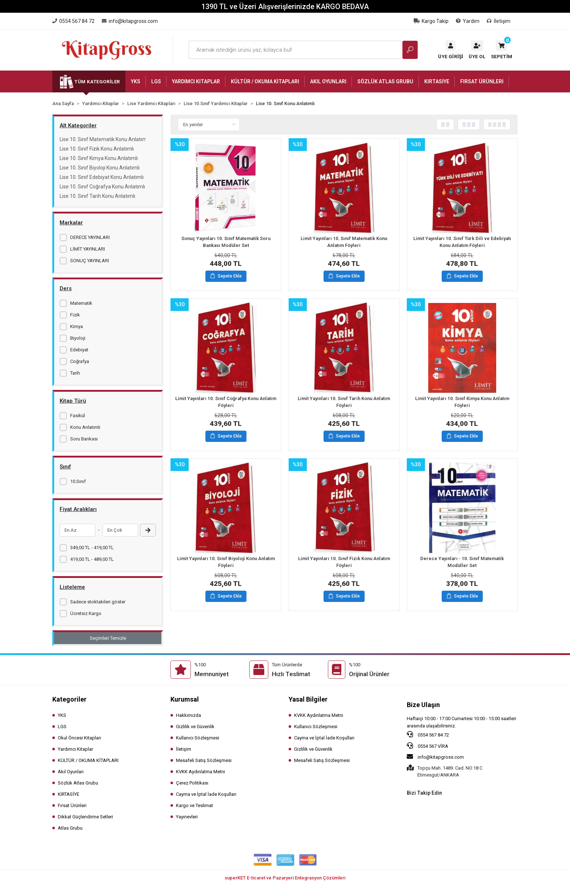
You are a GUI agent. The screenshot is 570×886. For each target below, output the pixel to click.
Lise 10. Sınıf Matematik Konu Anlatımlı (103, 139)
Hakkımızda (188, 715)
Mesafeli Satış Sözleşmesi (204, 760)
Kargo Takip (431, 21)
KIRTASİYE (68, 794)
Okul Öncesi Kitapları (79, 738)
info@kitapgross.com (435, 756)
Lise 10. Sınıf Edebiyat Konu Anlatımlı (102, 177)
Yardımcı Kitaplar (75, 749)
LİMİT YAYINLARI (87, 249)
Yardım (467, 21)
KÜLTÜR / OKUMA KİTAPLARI (88, 760)
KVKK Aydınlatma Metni (200, 771)
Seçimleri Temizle (108, 638)
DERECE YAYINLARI (90, 237)
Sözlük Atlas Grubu (78, 783)
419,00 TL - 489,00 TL (92, 559)
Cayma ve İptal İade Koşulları (206, 794)
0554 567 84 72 (428, 734)
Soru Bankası (84, 439)
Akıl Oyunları (71, 771)
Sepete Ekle (226, 276)
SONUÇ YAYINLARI (89, 260)
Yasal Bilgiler (308, 699)
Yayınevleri (187, 816)
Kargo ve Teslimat (194, 805)
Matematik (81, 303)
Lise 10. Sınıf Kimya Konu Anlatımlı (99, 158)
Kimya (76, 326)
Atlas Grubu (70, 828)
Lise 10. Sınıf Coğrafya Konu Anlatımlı (102, 186)
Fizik (75, 315)
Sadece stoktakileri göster (97, 601)
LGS (62, 726)
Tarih (75, 373)
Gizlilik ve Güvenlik (195, 726)
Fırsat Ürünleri (72, 805)
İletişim (498, 21)
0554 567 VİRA (427, 745)
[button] (501, 49)
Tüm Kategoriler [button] (97, 81)
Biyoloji (77, 338)
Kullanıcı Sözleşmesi (197, 738)
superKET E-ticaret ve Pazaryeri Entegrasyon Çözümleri (285, 878)
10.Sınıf (78, 481)
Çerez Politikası (192, 783)
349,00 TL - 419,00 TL (92, 547)
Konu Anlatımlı (85, 427)
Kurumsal (184, 699)
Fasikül (77, 415)
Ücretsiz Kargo (85, 613)
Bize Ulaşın (423, 705)
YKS (62, 715)
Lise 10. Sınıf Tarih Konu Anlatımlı (97, 196)
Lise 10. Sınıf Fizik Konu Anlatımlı (97, 149)
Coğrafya (79, 361)
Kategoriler (69, 699)
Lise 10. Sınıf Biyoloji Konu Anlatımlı (100, 168)
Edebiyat (79, 349)
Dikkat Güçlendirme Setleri (85, 816)
